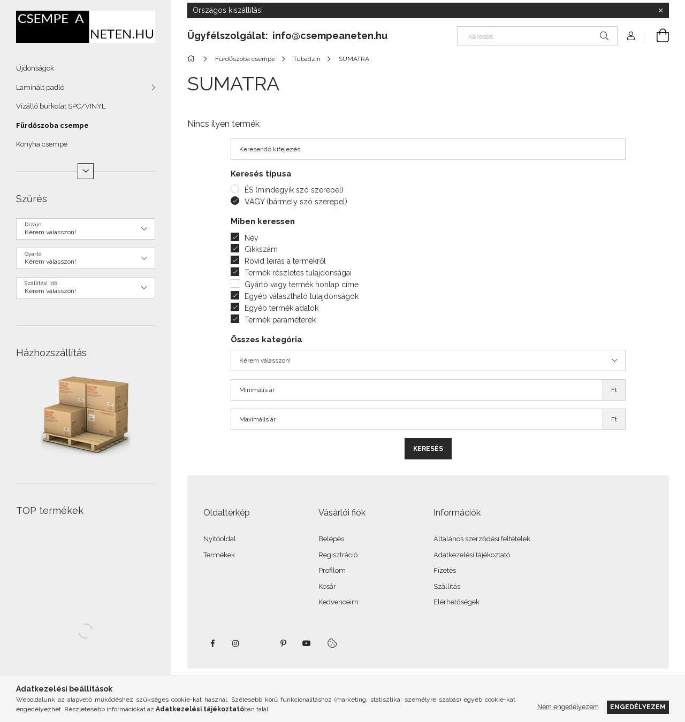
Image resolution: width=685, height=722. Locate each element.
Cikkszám (261, 249)
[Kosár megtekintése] (656, 35)
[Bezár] (661, 11)
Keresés (428, 448)
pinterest (283, 643)
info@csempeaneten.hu (329, 35)
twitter (259, 643)
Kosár (327, 586)
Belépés (331, 539)
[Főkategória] (193, 59)
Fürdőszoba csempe (52, 125)
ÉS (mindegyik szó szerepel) (294, 190)
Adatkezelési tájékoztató (471, 555)
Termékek (219, 555)
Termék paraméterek (280, 320)
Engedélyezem (638, 707)
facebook (212, 643)
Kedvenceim (338, 602)
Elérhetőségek (456, 602)
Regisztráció (337, 555)
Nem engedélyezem (568, 707)
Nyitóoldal (219, 539)
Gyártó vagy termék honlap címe (302, 284)
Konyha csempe (41, 144)
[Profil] (631, 35)
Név (251, 238)
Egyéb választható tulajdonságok (302, 296)
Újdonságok (35, 68)
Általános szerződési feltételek (481, 539)
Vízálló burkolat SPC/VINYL (60, 106)
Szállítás (446, 586)
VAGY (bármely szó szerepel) (296, 201)
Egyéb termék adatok (281, 308)
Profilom (332, 570)
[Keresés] (537, 35)
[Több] (86, 171)
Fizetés (444, 570)
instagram (236, 643)
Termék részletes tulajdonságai (298, 272)
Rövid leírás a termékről (285, 261)
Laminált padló (40, 87)
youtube (307, 643)
